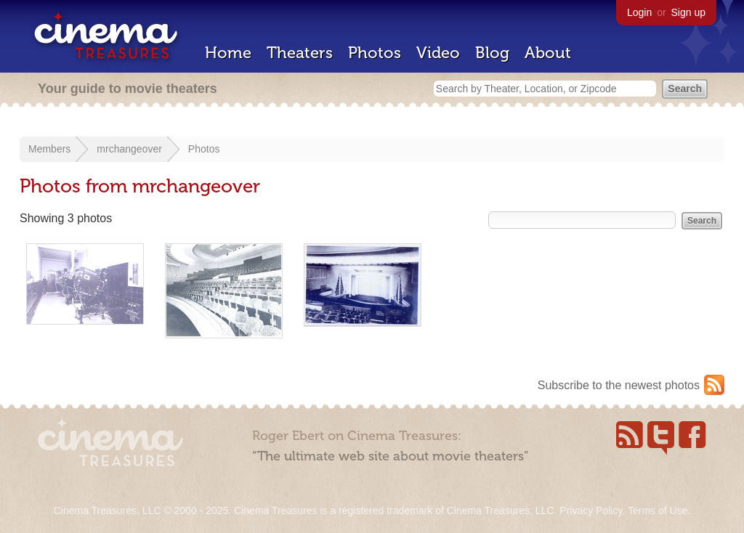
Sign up (688, 12)
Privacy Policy (590, 510)
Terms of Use (657, 510)
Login (639, 12)
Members (49, 149)
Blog (492, 52)
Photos (374, 52)
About (548, 52)
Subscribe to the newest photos (619, 385)
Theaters (300, 52)
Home (228, 52)
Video (438, 52)
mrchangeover (129, 149)
